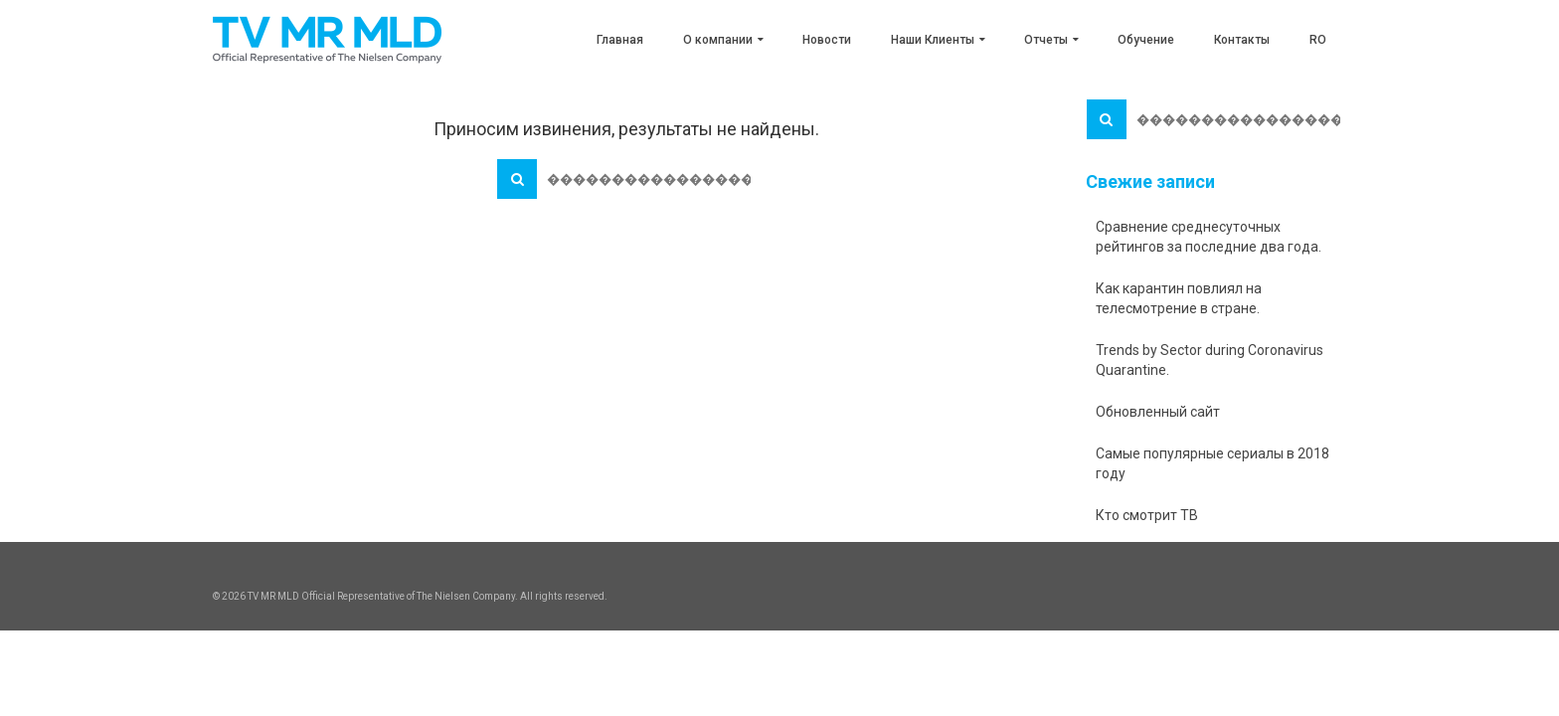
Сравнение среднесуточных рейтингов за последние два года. (1208, 237)
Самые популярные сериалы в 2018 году (1212, 463)
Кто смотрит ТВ (1147, 515)
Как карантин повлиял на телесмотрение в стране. (1179, 298)
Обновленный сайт (1158, 412)
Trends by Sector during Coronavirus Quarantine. (1209, 360)
